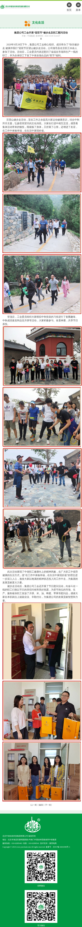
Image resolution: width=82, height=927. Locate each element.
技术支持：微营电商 (48, 843)
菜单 (78, 9)
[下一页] (48, 805)
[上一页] (33, 805)
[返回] (40, 805)
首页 (69, 9)
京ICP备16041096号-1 (61, 847)
